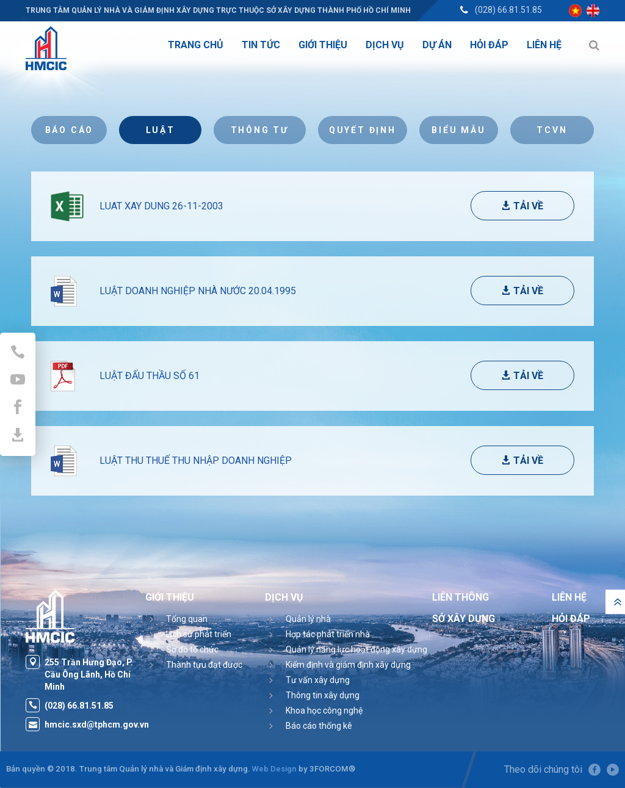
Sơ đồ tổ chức (192, 649)
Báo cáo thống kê (319, 726)
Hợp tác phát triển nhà (328, 634)
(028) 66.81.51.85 (508, 10)
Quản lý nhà (308, 619)
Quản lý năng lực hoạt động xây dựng (356, 649)
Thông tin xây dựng (322, 695)
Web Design (274, 768)
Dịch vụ (284, 597)
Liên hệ (569, 597)
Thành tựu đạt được (204, 665)
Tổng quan (187, 619)
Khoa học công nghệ (324, 710)
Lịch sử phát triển (198, 634)
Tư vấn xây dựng (318, 680)
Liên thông (460, 597)
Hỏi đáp (571, 618)
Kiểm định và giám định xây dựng (348, 665)
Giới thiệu (169, 597)
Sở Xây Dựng (463, 618)
